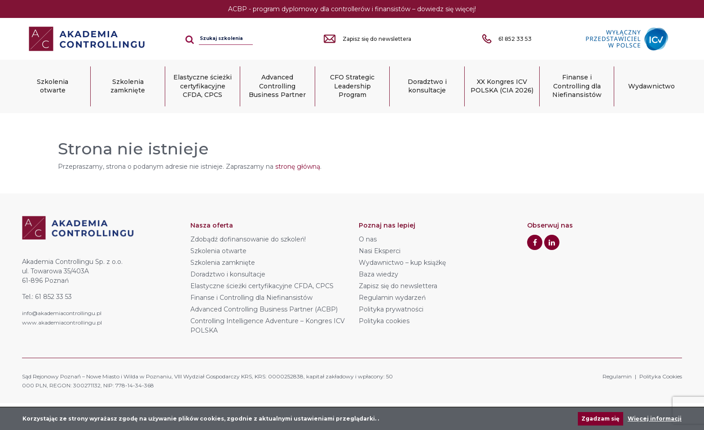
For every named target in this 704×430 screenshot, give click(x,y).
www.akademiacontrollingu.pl (62, 322)
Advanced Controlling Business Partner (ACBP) (264, 309)
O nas (368, 239)
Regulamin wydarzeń (392, 298)
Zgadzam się (600, 418)
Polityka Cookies (660, 376)
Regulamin (617, 376)
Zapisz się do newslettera (398, 286)
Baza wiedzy (378, 274)
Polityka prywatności (391, 309)
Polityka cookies (384, 321)
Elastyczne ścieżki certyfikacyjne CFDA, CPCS (202, 86)
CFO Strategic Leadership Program (352, 86)
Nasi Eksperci (379, 251)
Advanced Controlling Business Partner (277, 86)
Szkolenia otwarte (52, 86)
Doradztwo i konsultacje (427, 86)
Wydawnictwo (651, 86)
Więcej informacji (655, 418)
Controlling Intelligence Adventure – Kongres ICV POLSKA (267, 325)
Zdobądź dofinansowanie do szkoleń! (248, 239)
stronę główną (297, 166)
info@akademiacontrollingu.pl (61, 313)
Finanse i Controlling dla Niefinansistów (577, 86)
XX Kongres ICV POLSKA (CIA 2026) (502, 86)
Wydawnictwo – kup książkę (402, 263)
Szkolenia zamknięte (127, 86)
